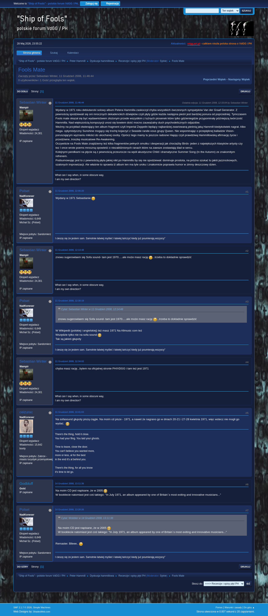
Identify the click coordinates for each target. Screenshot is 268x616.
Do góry (22, 566)
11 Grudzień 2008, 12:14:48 (69, 250)
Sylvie (163, 61)
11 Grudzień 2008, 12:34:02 (69, 361)
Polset (24, 191)
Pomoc (219, 607)
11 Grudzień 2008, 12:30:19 (69, 300)
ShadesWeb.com (41, 611)
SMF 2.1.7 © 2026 (22, 607)
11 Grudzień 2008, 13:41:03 (69, 412)
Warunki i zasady (233, 607)
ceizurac (26, 412)
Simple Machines (41, 607)
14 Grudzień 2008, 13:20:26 (69, 509)
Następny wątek (239, 79)
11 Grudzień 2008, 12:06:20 (69, 191)
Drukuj (245, 91)
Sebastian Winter (32, 102)
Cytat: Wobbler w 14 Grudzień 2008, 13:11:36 (87, 518)
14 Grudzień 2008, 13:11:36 (69, 483)
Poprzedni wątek (214, 79)
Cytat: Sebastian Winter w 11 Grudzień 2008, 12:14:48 (92, 309)
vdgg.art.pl (193, 43)
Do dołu (22, 91)
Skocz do (197, 583)
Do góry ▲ (249, 607)
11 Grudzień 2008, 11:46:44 (69, 102)
